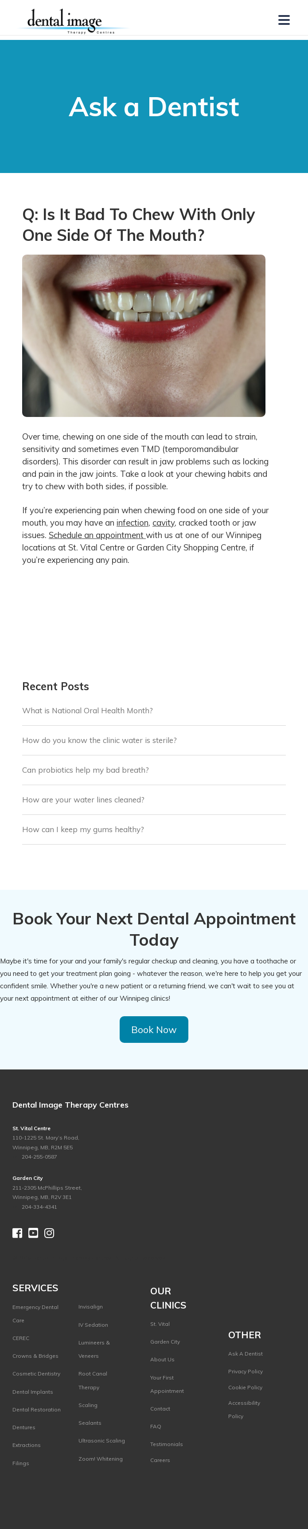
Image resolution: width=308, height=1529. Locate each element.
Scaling (87, 1405)
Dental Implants (32, 1391)
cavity (163, 522)
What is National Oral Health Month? (87, 710)
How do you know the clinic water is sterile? (99, 740)
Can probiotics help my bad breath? (85, 769)
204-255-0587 (38, 1156)
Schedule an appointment (97, 535)
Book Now (154, 1029)
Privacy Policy (245, 1371)
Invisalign (90, 1306)
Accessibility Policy (244, 1409)
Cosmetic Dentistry (36, 1373)
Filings (20, 1463)
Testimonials (166, 1444)
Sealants (89, 1422)
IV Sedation (93, 1324)
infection (132, 522)
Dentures (23, 1427)
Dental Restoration (36, 1409)
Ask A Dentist (245, 1353)
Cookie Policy (245, 1387)
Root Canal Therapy (92, 1380)
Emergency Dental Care (35, 1314)
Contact (160, 1408)
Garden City (165, 1341)
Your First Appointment (167, 1384)
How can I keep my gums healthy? (83, 829)
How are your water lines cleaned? (83, 799)
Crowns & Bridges (35, 1355)
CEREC (20, 1338)
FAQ (155, 1426)
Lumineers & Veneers (94, 1349)
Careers (160, 1460)
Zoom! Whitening (100, 1458)
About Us (162, 1359)
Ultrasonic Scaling (101, 1440)
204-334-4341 (39, 1206)
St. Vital (160, 1324)
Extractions (26, 1445)
